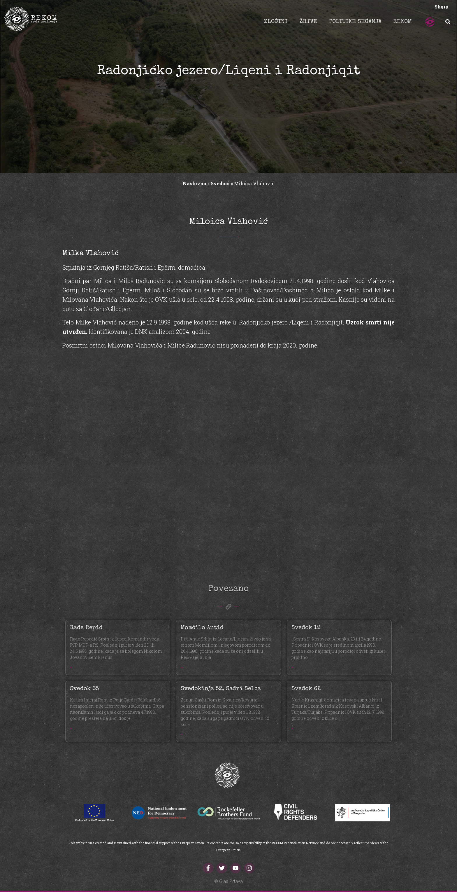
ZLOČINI (276, 22)
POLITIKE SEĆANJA (355, 22)
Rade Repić (86, 628)
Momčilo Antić (202, 628)
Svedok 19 (306, 628)
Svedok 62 (306, 689)
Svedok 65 (84, 689)
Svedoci (220, 183)
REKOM (402, 22)
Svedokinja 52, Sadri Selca (221, 689)
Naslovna (194, 183)
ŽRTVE (308, 22)
